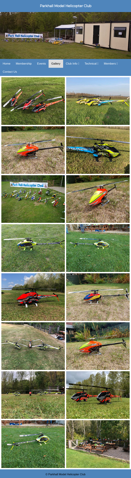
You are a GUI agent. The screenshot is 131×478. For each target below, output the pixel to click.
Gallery (55, 63)
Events (41, 63)
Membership (24, 63)
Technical (92, 63)
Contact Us (10, 71)
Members (111, 63)
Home (6, 63)
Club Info (72, 63)
